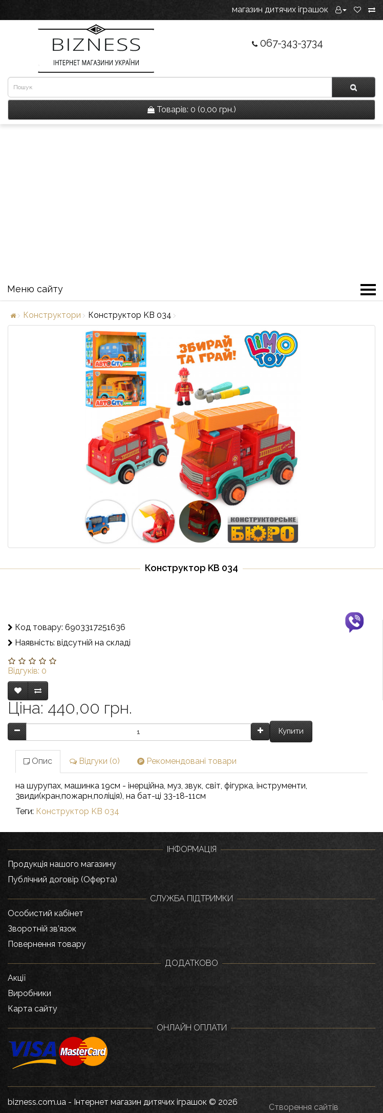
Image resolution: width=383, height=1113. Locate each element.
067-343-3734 (287, 43)
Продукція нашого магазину (62, 864)
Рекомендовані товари (187, 761)
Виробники (29, 993)
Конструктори (52, 315)
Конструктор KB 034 (77, 811)
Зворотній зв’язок (42, 929)
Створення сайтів (303, 1107)
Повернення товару (47, 944)
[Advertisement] (191, 201)
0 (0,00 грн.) (191, 109)
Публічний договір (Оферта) (62, 879)
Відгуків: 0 (27, 671)
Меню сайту (191, 291)
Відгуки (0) (95, 761)
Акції (17, 978)
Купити (291, 731)
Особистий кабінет (45, 913)
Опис (38, 761)
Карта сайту (32, 1009)
